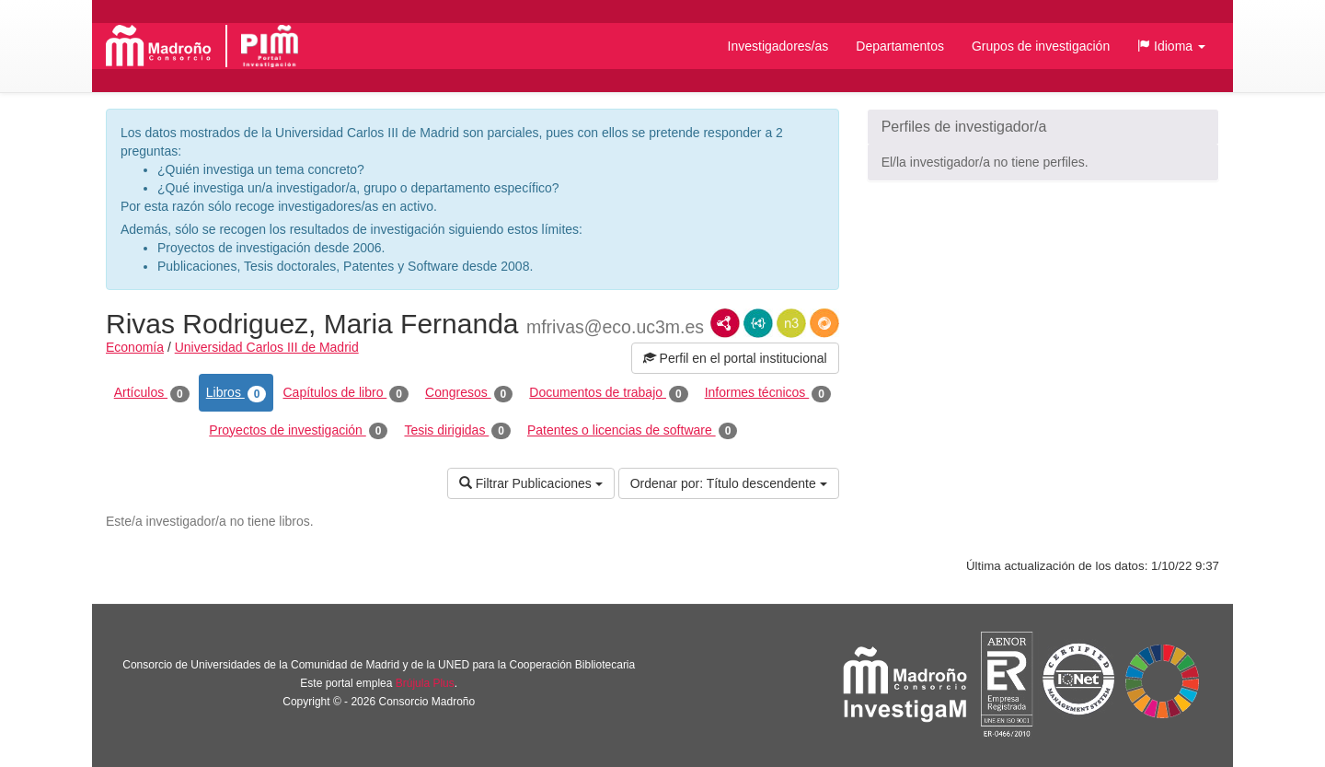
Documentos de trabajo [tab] (608, 393)
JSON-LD (758, 323)
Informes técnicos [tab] (768, 393)
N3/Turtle (791, 323)
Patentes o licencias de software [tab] (632, 431)
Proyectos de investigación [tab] (298, 431)
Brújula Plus (425, 683)
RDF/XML (725, 323)
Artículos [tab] (152, 393)
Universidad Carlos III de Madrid (267, 347)
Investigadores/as (778, 46)
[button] (1171, 46)
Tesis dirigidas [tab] (457, 431)
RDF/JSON (824, 323)
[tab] (1043, 127)
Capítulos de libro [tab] (345, 393)
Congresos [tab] (469, 393)
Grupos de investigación (1041, 46)
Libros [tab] (236, 393)
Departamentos (900, 46)
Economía (135, 347)
